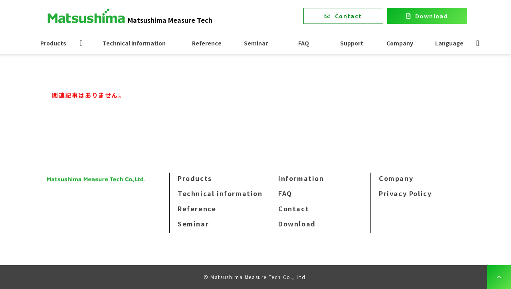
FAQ (303, 43)
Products (53, 43)
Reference (207, 43)
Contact (348, 16)
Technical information (134, 43)
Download (431, 16)
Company (399, 43)
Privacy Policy (405, 193)
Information (301, 178)
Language (449, 43)
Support (351, 43)
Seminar (256, 43)
